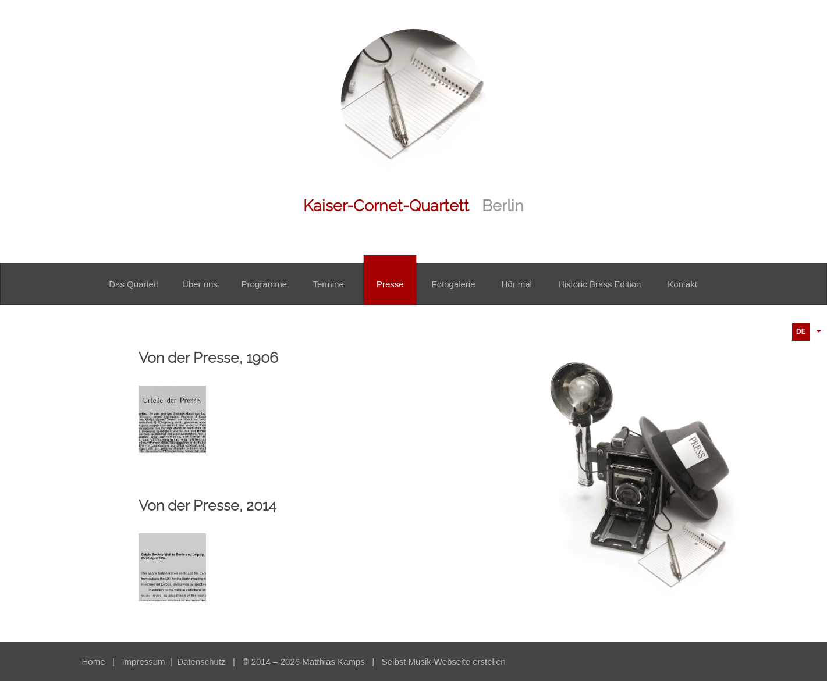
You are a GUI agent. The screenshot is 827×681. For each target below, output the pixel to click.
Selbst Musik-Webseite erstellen (444, 661)
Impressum (144, 661)
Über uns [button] (200, 284)
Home (93, 661)
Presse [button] (390, 284)
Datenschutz (202, 661)
